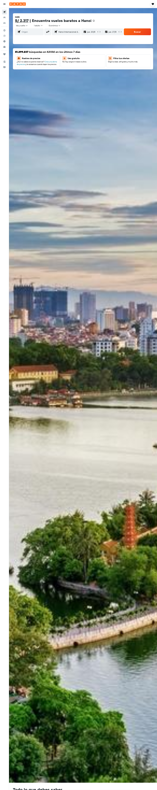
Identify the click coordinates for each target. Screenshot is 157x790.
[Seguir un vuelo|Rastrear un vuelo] (4, 35)
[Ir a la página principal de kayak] (17, 4)
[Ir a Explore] (4, 30)
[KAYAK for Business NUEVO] (4, 46)
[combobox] (55, 25)
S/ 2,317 (21, 20)
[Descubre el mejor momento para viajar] (4, 41)
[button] (4, 4)
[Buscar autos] (4, 23)
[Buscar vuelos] (4, 12)
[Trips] (4, 54)
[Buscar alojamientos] (4, 17)
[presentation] (94, 21)
